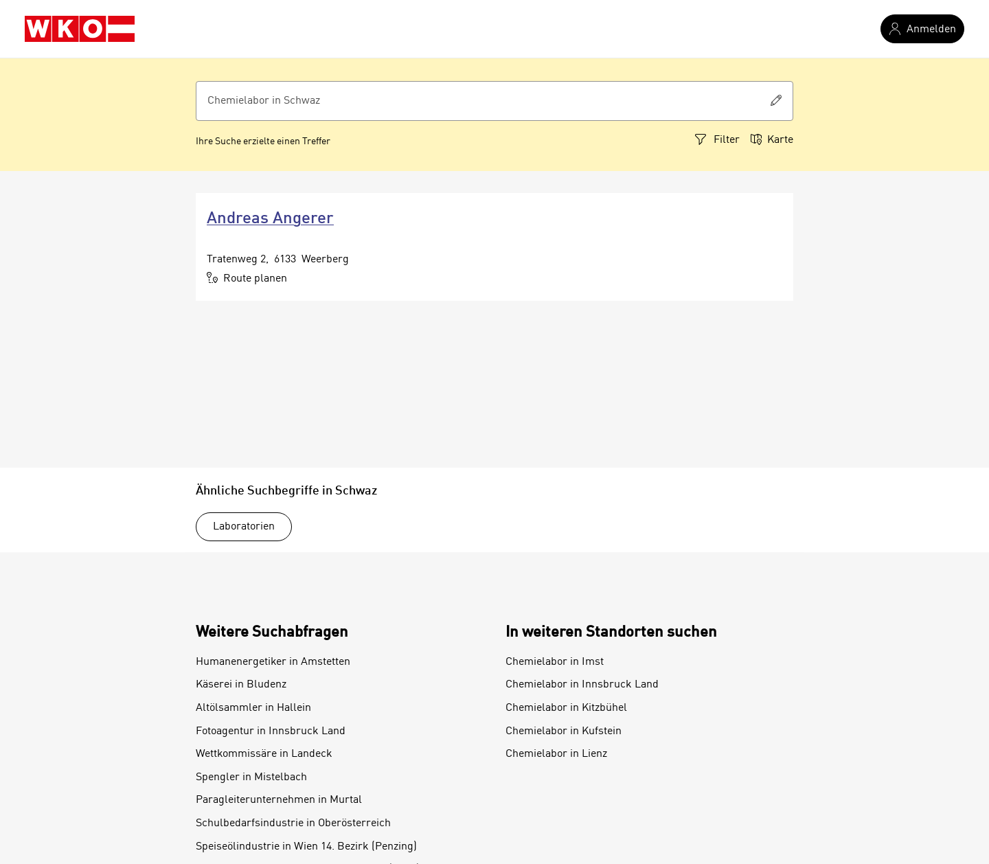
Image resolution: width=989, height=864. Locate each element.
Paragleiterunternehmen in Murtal (279, 800)
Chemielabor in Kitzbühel (566, 708)
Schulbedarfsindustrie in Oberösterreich (293, 823)
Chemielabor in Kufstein (563, 731)
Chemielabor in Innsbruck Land (582, 684)
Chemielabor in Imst (554, 662)
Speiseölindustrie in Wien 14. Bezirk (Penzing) (306, 846)
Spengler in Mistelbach (251, 777)
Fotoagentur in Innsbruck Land (270, 731)
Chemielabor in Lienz (556, 754)
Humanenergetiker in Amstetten (273, 662)
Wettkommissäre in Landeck (264, 754)
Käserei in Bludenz (241, 684)
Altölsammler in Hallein (253, 708)
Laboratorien (244, 526)
